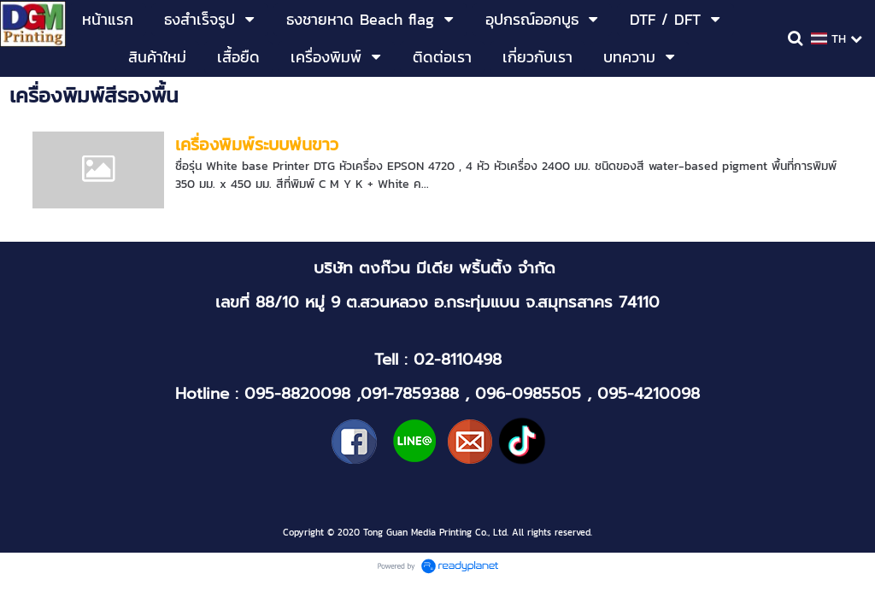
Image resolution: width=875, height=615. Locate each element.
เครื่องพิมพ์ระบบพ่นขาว (256, 144)
